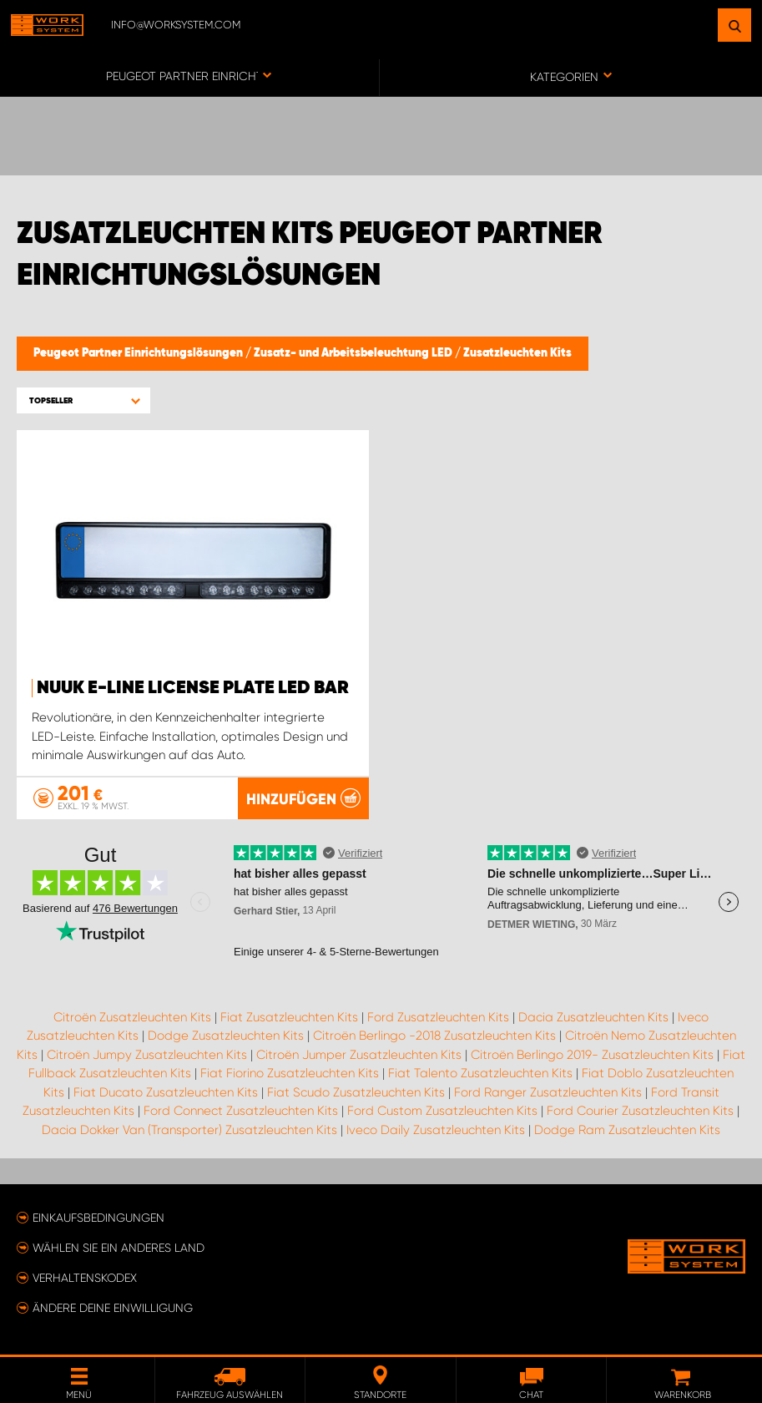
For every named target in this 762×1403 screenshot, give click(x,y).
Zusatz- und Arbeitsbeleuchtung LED (354, 353)
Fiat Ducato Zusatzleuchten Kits (165, 1092)
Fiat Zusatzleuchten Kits (289, 1017)
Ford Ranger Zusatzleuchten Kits (548, 1092)
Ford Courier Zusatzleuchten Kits (640, 1110)
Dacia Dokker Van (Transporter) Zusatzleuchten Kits (189, 1129)
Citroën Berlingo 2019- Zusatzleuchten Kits (592, 1054)
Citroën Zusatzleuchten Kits (132, 1017)
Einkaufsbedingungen (98, 1217)
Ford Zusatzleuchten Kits (438, 1017)
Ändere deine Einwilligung (113, 1307)
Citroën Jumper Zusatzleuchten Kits (359, 1054)
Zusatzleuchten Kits (517, 353)
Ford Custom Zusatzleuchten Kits (442, 1110)
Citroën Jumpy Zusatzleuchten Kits (147, 1054)
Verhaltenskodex (85, 1277)
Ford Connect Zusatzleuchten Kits (241, 1110)
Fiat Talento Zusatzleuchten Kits (480, 1073)
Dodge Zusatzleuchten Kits (226, 1035)
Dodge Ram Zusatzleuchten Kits (627, 1129)
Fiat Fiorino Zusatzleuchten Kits (289, 1073)
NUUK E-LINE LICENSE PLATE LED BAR (193, 688)
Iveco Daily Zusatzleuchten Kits (435, 1129)
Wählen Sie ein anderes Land (118, 1247)
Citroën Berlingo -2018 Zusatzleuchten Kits (434, 1035)
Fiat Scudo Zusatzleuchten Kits (356, 1092)
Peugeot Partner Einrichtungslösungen (139, 353)
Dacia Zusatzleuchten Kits (593, 1017)
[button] (83, 400)
